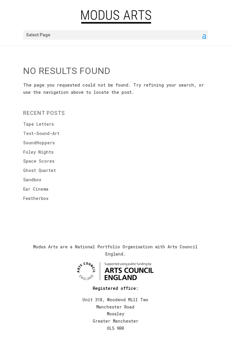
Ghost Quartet (39, 170)
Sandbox (32, 180)
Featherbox (35, 198)
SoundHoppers (39, 143)
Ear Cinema (35, 189)
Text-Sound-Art (41, 133)
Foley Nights (38, 152)
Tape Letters (38, 124)
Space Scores (38, 161)
